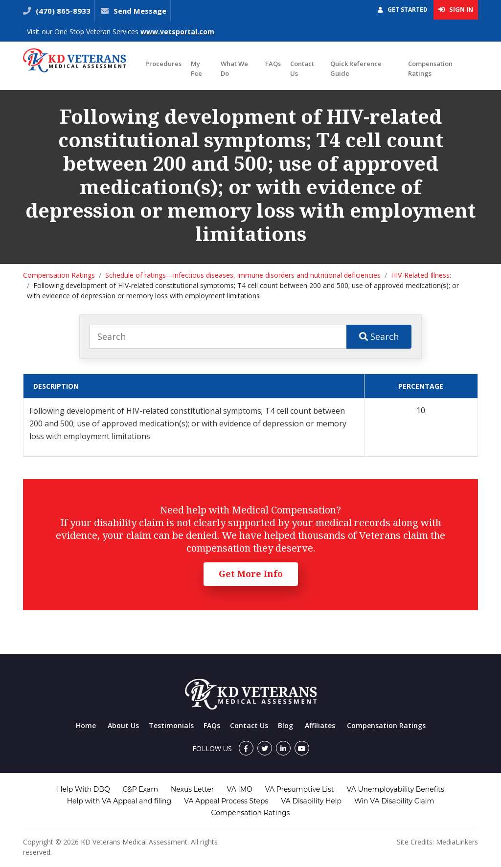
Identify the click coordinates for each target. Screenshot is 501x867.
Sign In (455, 9)
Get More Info (251, 573)
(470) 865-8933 (62, 11)
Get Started (403, 9)
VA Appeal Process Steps (226, 801)
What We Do (234, 68)
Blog (285, 725)
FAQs (273, 63)
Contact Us (302, 68)
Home (86, 725)
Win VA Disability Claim (394, 801)
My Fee (196, 68)
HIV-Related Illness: (421, 275)
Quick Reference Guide (356, 68)
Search (379, 336)
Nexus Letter (192, 789)
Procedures (163, 63)
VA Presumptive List (299, 789)
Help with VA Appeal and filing (119, 801)
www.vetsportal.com (177, 31)
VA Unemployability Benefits (395, 789)
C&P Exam (140, 789)
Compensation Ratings (430, 68)
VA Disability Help (311, 801)
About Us (123, 725)
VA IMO (239, 789)
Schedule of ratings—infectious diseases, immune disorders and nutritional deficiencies (243, 275)
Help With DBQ (83, 789)
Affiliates (320, 725)
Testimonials (171, 725)
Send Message (140, 11)
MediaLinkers (457, 841)
